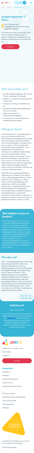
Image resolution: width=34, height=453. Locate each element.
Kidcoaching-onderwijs (8, 393)
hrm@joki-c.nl (11, 318)
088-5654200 (6, 352)
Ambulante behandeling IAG (10, 379)
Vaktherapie (5, 408)
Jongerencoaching (7, 382)
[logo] (6, 2)
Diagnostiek (5, 375)
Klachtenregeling (17, 443)
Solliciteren (10, 47)
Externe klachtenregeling (9, 447)
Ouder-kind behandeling (9, 400)
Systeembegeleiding (8, 404)
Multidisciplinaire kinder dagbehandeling (13, 397)
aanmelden (19, 2)
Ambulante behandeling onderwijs (11, 386)
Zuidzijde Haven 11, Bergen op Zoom (12, 348)
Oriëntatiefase (6, 372)
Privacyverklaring (7, 443)
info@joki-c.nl (6, 355)
